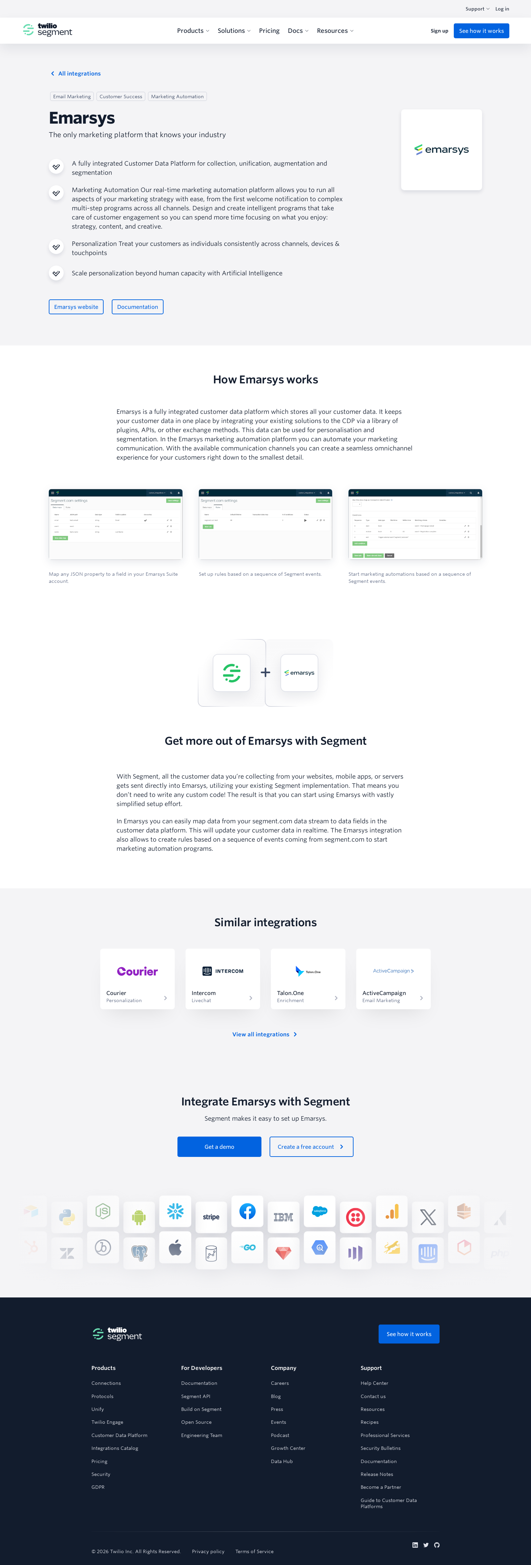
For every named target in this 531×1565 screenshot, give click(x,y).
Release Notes (377, 1474)
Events (278, 1422)
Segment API (195, 1396)
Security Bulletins (381, 1448)
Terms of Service (254, 1551)
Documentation (199, 1383)
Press (277, 1409)
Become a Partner (381, 1487)
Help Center (374, 1383)
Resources (373, 1409)
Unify (97, 1409)
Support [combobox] (478, 9)
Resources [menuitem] (335, 30)
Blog (276, 1396)
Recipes (370, 1422)
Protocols (102, 1396)
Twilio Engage (107, 1422)
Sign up (439, 31)
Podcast (280, 1435)
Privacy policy (208, 1551)
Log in (502, 9)
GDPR (98, 1487)
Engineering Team (201, 1435)
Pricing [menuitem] (269, 30)
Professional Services (385, 1435)
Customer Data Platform (119, 1435)
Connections (106, 1383)
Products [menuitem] (193, 30)
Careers (280, 1383)
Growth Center (288, 1448)
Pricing (99, 1461)
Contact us (373, 1396)
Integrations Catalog (114, 1448)
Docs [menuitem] (298, 30)
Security (100, 1474)
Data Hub (282, 1461)
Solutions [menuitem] (234, 30)
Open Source (196, 1422)
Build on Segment (201, 1409)
